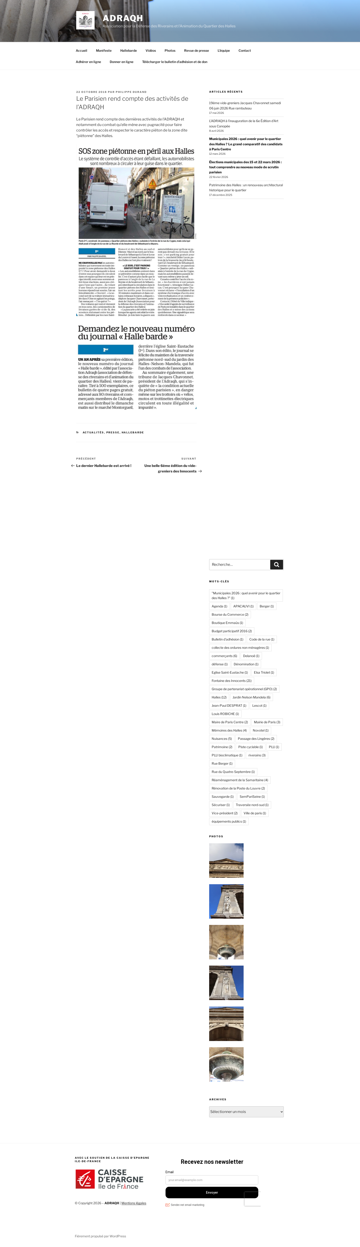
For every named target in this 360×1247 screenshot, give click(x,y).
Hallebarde (128, 50)
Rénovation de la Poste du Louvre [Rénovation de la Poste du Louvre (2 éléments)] (238, 788)
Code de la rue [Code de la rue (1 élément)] (261, 639)
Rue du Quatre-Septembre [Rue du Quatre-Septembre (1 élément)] (233, 772)
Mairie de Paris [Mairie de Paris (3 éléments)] (267, 722)
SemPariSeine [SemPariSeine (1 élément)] (252, 796)
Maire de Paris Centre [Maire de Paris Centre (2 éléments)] (230, 722)
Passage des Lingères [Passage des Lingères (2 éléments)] (256, 739)
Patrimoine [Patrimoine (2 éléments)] (222, 747)
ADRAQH (123, 18)
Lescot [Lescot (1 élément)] (259, 705)
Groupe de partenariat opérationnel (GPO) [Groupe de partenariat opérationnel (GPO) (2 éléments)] (244, 689)
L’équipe (224, 50)
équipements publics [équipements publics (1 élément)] (229, 821)
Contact (245, 50)
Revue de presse (196, 50)
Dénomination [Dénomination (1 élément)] (246, 664)
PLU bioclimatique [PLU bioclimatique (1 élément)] (227, 755)
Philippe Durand (131, 92)
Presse (113, 432)
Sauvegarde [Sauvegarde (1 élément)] (223, 796)
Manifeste (104, 50)
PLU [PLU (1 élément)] (274, 747)
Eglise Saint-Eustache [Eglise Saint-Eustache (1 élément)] (230, 672)
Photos (170, 50)
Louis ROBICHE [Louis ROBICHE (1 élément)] (225, 714)
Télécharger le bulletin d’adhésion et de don (174, 62)
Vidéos (151, 50)
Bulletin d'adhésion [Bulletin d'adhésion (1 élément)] (227, 639)
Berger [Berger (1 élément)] (267, 606)
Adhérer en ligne (88, 62)
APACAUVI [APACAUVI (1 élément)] (243, 606)
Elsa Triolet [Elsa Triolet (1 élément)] (264, 672)
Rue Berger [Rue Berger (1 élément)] (222, 763)
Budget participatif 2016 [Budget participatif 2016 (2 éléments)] (232, 631)
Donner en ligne (121, 62)
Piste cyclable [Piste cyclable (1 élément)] (250, 747)
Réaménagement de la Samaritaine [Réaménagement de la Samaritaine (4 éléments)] (240, 780)
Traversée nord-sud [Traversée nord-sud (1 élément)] (252, 805)
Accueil (81, 50)
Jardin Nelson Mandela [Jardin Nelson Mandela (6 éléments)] (251, 697)
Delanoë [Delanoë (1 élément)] (251, 656)
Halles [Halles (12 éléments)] (219, 697)
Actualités (93, 432)
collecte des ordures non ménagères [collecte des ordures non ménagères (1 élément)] (240, 647)
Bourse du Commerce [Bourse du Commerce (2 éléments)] (230, 614)
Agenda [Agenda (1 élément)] (219, 606)
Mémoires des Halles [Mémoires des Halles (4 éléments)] (229, 730)
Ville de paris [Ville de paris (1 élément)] (255, 813)
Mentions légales (133, 1203)
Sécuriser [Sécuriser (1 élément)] (221, 805)
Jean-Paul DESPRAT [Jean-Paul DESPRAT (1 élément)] (229, 705)
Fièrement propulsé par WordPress (100, 1236)
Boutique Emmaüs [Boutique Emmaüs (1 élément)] (227, 623)
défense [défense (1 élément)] (220, 664)
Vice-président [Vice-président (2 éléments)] (225, 813)
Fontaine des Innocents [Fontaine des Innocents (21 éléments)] (232, 681)
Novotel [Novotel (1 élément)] (261, 730)
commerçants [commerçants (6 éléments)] (224, 656)
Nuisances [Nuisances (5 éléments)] (222, 739)
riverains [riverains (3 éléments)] (257, 755)
